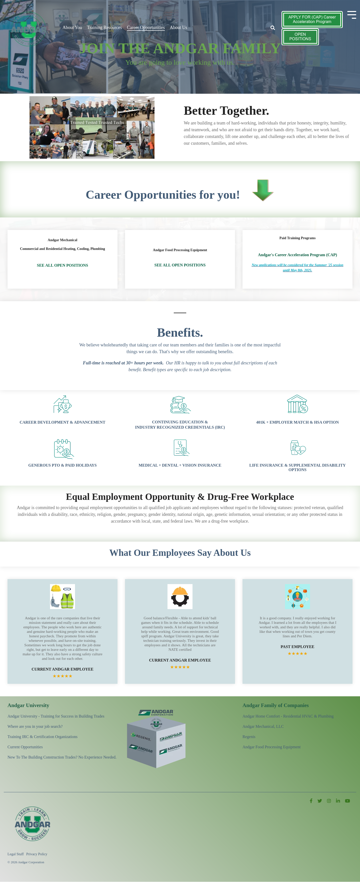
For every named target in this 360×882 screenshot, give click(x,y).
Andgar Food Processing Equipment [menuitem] (271, 747)
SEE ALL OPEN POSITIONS (62, 265)
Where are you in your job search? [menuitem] (35, 726)
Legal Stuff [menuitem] (16, 854)
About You (72, 27)
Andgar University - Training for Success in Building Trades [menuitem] (56, 716)
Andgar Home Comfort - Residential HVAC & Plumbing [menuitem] (288, 716)
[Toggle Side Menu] (351, 14)
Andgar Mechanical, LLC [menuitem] (263, 726)
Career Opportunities (146, 27)
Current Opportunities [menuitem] (25, 747)
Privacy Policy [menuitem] (36, 854)
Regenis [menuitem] (249, 737)
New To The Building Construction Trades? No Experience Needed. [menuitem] (62, 757)
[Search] (272, 28)
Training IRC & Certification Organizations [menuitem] (43, 737)
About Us (178, 27)
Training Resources (104, 27)
